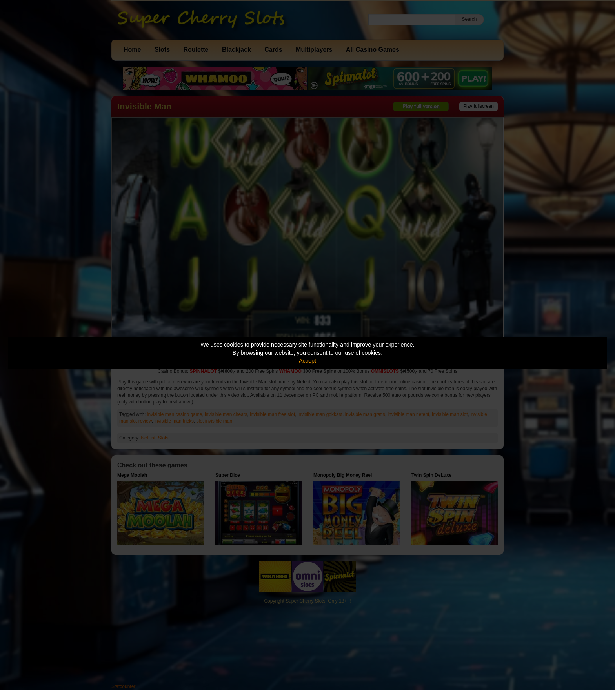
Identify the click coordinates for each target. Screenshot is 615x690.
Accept (307, 361)
